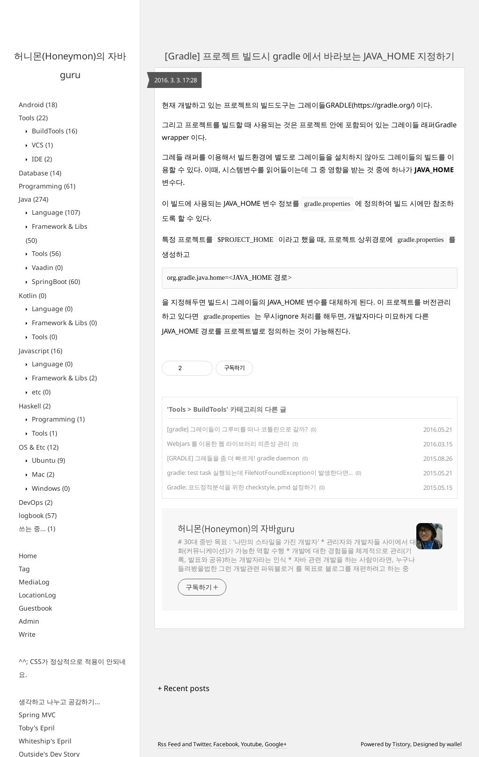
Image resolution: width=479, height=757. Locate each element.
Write (27, 634)
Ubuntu (47, 460)
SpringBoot (55, 281)
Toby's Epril (37, 727)
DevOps (35, 502)
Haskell (35, 405)
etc (40, 391)
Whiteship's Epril (45, 740)
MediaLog (34, 581)
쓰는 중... (37, 528)
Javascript (40, 350)
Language (55, 212)
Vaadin (46, 267)
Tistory (401, 744)
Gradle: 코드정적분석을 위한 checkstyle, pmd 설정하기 (241, 487)
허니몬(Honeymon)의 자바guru (236, 528)
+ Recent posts (184, 688)
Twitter (201, 744)
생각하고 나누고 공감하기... (59, 701)
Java (33, 199)
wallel (454, 744)
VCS (41, 144)
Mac (42, 474)
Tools (33, 117)
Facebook (225, 744)
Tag (24, 568)
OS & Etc (38, 447)
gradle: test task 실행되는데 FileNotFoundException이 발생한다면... (260, 472)
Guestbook (35, 608)
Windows (50, 488)
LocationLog (37, 594)
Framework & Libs (63, 322)
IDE (41, 158)
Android (38, 104)
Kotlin (32, 295)
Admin (29, 621)
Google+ (276, 744)
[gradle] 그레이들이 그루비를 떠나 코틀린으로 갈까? (237, 429)
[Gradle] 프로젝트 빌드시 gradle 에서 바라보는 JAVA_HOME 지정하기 (310, 56)
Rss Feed (169, 744)
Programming (47, 186)
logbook (38, 515)
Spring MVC (37, 714)
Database (40, 172)
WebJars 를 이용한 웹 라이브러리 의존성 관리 (228, 443)
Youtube (251, 744)
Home (28, 555)
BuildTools (53, 130)
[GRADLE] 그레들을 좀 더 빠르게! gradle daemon (233, 458)
